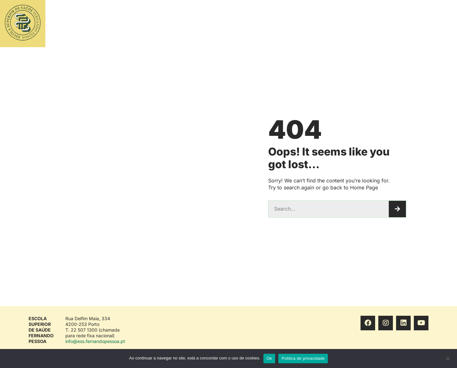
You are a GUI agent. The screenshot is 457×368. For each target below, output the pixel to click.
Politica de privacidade (303, 358)
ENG (429, 23)
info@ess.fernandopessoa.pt (95, 341)
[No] (447, 360)
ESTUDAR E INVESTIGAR (257, 24)
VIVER (388, 24)
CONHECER (358, 24)
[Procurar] (397, 209)
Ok (269, 358)
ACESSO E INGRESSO (314, 24)
